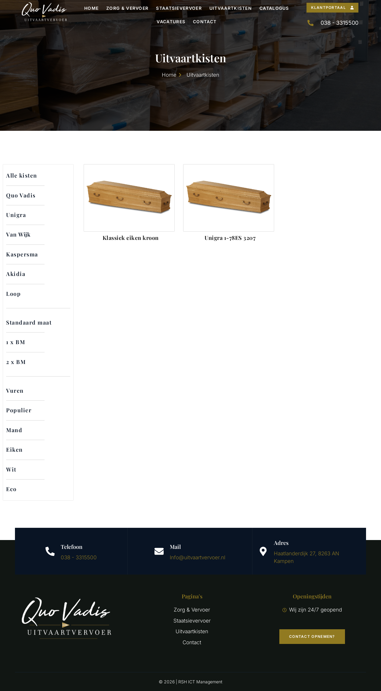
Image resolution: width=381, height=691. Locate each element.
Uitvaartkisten (230, 8)
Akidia (15, 274)
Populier (18, 410)
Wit (11, 469)
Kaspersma (22, 254)
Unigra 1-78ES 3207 (230, 237)
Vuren (15, 390)
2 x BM (16, 362)
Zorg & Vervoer (127, 8)
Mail (175, 546)
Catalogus (274, 8)
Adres (281, 542)
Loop (13, 293)
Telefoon (71, 546)
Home (91, 8)
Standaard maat (29, 322)
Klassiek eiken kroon (131, 237)
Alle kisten (21, 175)
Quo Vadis (21, 195)
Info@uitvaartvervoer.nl (197, 557)
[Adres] (263, 551)
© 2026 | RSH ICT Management (190, 681)
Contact (204, 21)
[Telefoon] (50, 551)
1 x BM (15, 342)
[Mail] (159, 551)
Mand (14, 430)
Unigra (16, 215)
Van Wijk (18, 234)
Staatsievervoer (179, 8)
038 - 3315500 (79, 557)
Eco (11, 489)
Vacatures (171, 21)
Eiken (14, 449)
